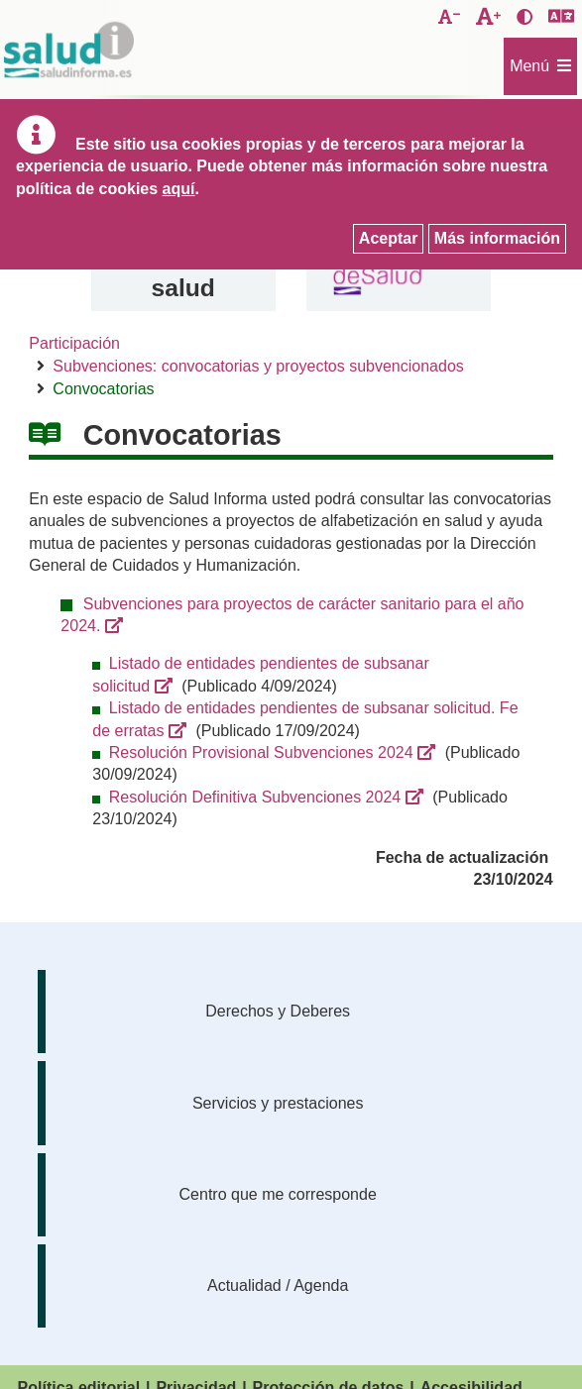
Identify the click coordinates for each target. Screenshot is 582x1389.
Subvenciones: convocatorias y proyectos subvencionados (258, 366)
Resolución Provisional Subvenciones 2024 (261, 752)
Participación (74, 343)
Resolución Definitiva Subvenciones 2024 (255, 797)
